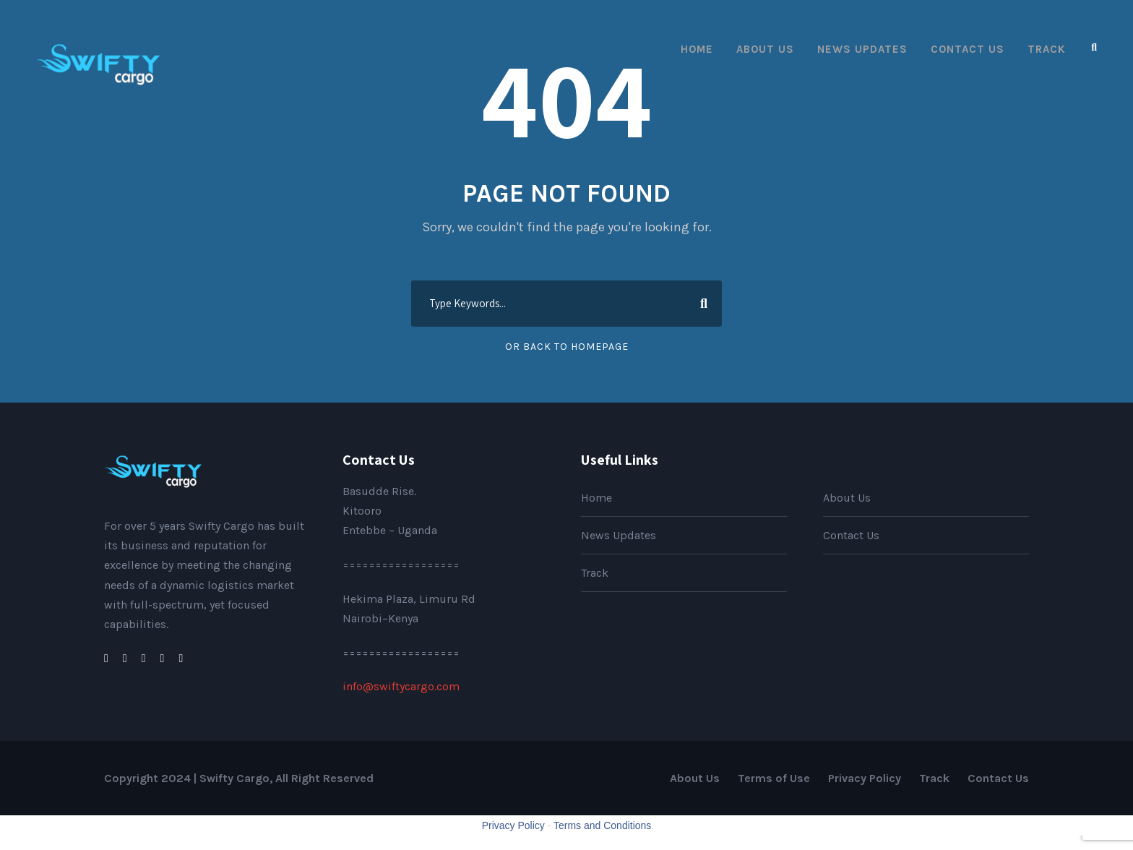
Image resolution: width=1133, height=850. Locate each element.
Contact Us (967, 49)
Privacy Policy (864, 778)
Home (697, 49)
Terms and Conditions (602, 825)
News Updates (862, 49)
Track (1047, 49)
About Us (765, 49)
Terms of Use (774, 778)
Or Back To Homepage (567, 346)
